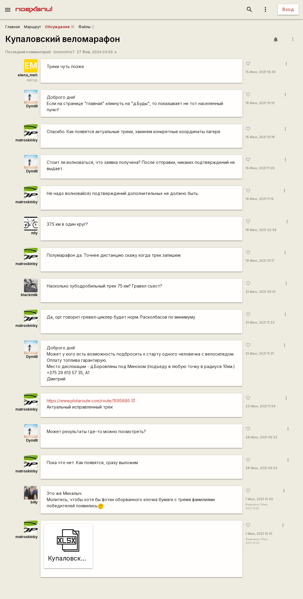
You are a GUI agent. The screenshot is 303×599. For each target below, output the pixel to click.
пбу (34, 233)
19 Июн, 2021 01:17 (260, 261)
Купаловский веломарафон (62, 39)
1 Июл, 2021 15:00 (259, 499)
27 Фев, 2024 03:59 (97, 52)
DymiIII (32, 106)
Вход (288, 9)
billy (34, 502)
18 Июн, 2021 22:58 (261, 230)
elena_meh (28, 75)
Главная (12, 27)
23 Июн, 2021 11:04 (260, 406)
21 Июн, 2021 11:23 (260, 322)
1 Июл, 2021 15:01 (259, 534)
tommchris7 (64, 52)
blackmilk (29, 295)
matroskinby (26, 140)
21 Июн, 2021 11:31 (260, 354)
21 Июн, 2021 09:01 (260, 292)
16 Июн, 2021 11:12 (260, 199)
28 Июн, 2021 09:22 (261, 437)
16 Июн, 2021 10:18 (260, 137)
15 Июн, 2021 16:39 (260, 72)
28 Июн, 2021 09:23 (261, 468)
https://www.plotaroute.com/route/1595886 (88, 400)
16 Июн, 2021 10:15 (260, 103)
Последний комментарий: (28, 52)
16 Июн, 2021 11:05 (260, 168)
